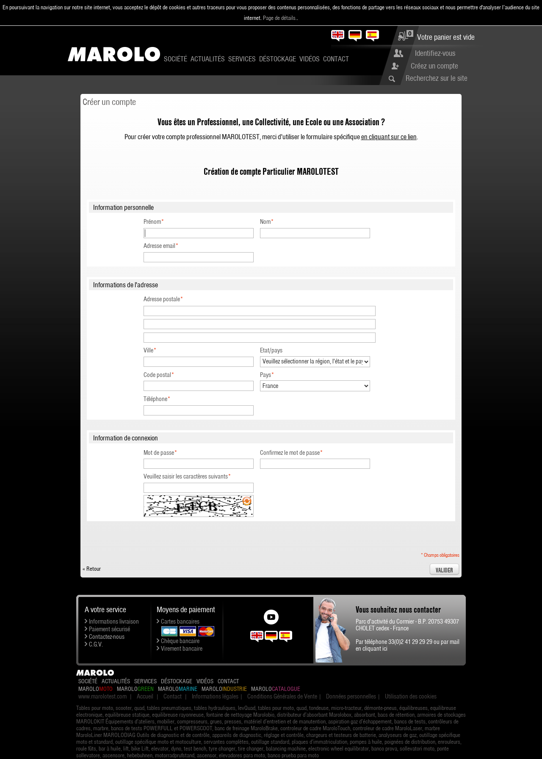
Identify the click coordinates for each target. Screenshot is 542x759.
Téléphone (155, 398)
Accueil (145, 696)
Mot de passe (159, 452)
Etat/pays (271, 350)
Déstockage (277, 58)
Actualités (208, 58)
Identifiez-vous (435, 53)
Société (175, 58)
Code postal (157, 374)
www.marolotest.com (102, 696)
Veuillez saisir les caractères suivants (186, 476)
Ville (148, 350)
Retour (92, 568)
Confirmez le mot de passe (290, 452)
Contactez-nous (106, 636)
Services (242, 58)
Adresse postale (162, 299)
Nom (265, 221)
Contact (336, 58)
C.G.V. (96, 644)
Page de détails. (280, 18)
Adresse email (159, 245)
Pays (265, 374)
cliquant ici (374, 648)
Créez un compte (434, 65)
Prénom (152, 221)
